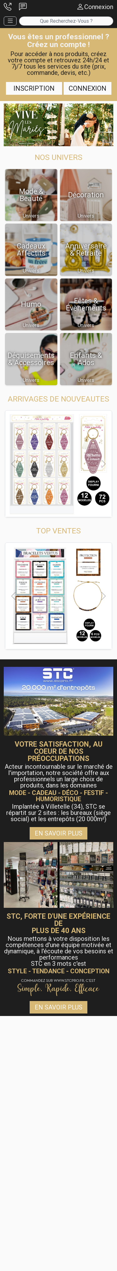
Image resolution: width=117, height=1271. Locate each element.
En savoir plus (58, 833)
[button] (8, 7)
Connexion (87, 88)
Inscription (34, 88)
